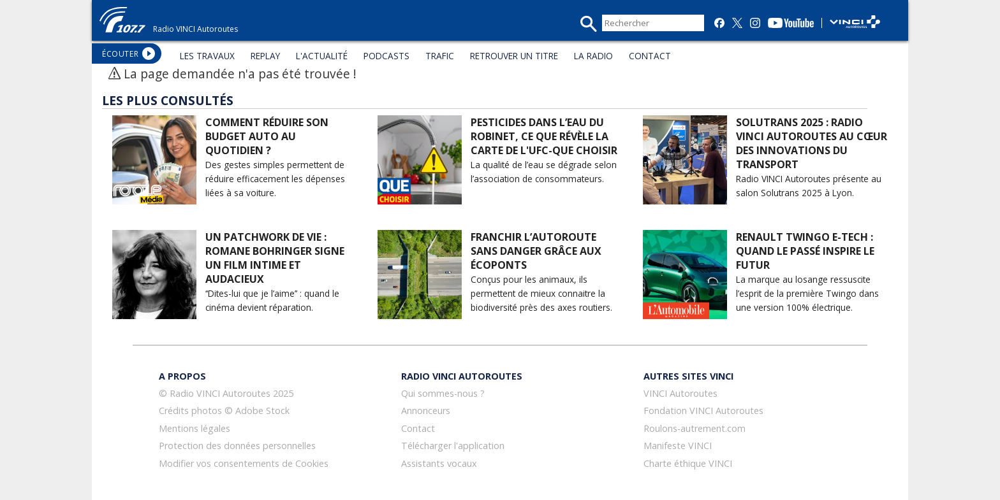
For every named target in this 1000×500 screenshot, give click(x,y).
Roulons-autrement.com (694, 428)
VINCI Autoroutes (680, 393)
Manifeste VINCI (677, 445)
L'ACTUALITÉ (322, 56)
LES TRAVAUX (207, 56)
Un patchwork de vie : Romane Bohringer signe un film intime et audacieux (274, 258)
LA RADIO (593, 56)
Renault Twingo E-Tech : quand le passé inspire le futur (805, 251)
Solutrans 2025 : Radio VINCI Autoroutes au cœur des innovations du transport (811, 143)
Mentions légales (194, 428)
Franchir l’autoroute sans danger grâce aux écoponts (536, 251)
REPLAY (265, 56)
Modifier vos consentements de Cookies (243, 463)
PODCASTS (386, 56)
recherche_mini (588, 24)
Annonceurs (425, 410)
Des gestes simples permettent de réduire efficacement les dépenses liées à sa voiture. (275, 179)
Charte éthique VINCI (687, 463)
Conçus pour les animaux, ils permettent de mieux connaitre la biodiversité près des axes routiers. (541, 293)
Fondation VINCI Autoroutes (703, 410)
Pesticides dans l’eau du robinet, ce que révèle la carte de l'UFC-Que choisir (544, 136)
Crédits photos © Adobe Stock (224, 410)
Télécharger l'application (452, 445)
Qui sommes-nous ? (443, 393)
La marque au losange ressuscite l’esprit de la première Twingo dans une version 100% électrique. (807, 293)
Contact (418, 428)
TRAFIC (439, 56)
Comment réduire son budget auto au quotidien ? (266, 136)
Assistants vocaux (439, 463)
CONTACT (650, 56)
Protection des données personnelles (237, 445)
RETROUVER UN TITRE (514, 56)
